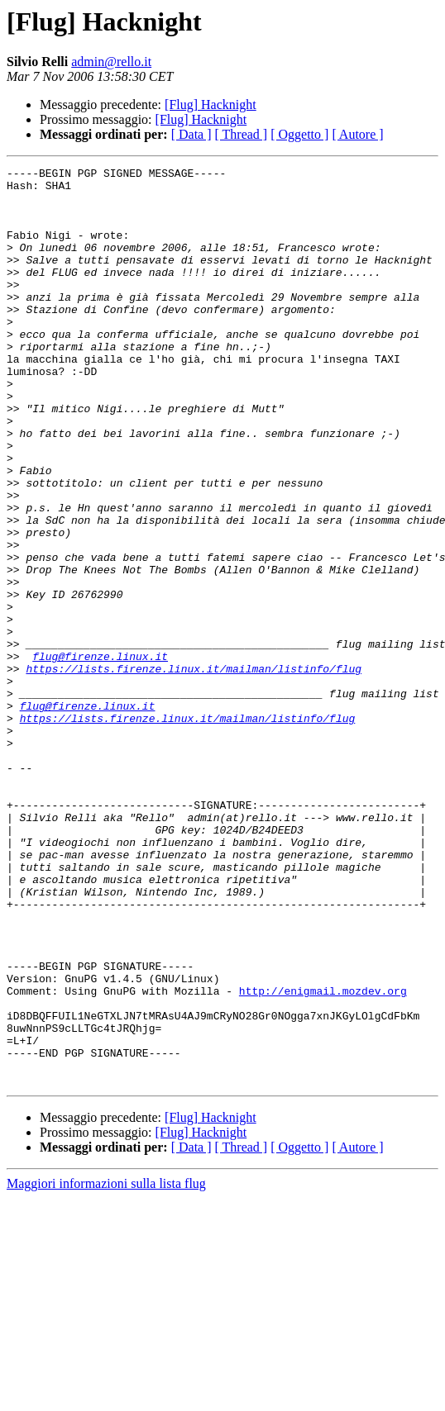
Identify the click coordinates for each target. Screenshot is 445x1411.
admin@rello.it (111, 62)
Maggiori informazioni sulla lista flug (106, 1367)
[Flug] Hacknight (210, 104)
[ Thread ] (241, 134)
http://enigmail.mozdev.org (323, 1156)
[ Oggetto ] (299, 134)
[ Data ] (191, 134)
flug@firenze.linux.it (100, 755)
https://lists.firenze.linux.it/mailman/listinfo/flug (193, 770)
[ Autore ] (357, 134)
